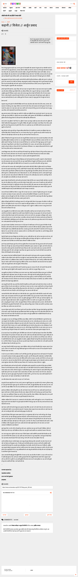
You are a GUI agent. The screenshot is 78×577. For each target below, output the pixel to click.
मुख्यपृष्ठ (26, 514)
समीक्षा (69, 7)
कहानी (4, 10)
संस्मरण (51, 7)
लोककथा (63, 7)
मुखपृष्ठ (31, 570)
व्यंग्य (40, 7)
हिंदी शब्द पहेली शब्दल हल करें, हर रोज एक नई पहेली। (13, 18)
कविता (24, 7)
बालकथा (4, 7)
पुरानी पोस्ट (49, 514)
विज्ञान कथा (22, 10)
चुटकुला (10, 10)
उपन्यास (57, 7)
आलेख (30, 7)
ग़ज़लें (35, 7)
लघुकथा (11, 7)
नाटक (45, 7)
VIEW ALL (72, 90)
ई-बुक (16, 10)
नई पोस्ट (4, 514)
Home (3, 22)
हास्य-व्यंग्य (18, 7)
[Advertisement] (65, 24)
